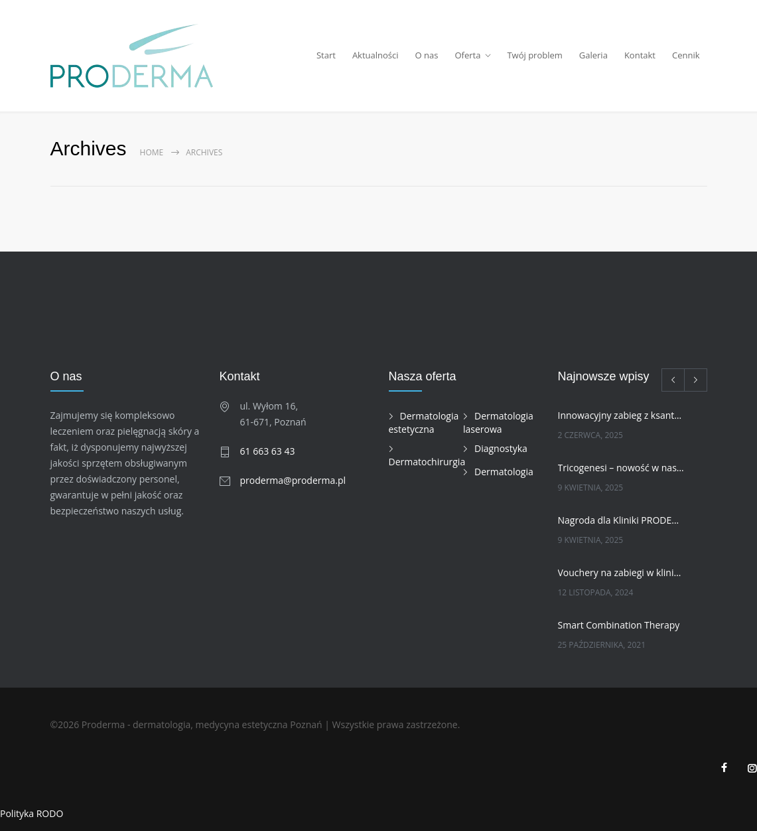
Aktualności (375, 55)
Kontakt (639, 55)
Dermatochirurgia (427, 461)
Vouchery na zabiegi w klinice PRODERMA (621, 572)
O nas (427, 55)
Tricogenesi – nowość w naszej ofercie (621, 467)
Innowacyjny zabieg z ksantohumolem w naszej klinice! (621, 415)
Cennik (686, 55)
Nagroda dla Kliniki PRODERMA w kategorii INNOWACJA (621, 520)
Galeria (593, 55)
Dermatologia (503, 471)
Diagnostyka (500, 448)
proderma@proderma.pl (293, 480)
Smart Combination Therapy (619, 625)
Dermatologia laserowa (498, 423)
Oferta (467, 55)
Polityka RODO (31, 813)
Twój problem (534, 55)
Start (326, 55)
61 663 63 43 (267, 451)
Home (152, 152)
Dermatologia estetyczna (424, 423)
